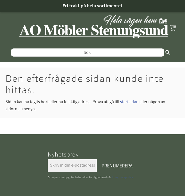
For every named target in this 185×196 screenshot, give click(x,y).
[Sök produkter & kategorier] (89, 50)
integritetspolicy (122, 172)
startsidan (129, 96)
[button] (173, 28)
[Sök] (170, 50)
